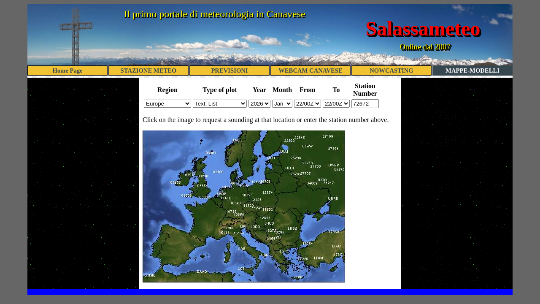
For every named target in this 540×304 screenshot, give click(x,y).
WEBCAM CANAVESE (310, 70)
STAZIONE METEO (149, 70)
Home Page (67, 70)
